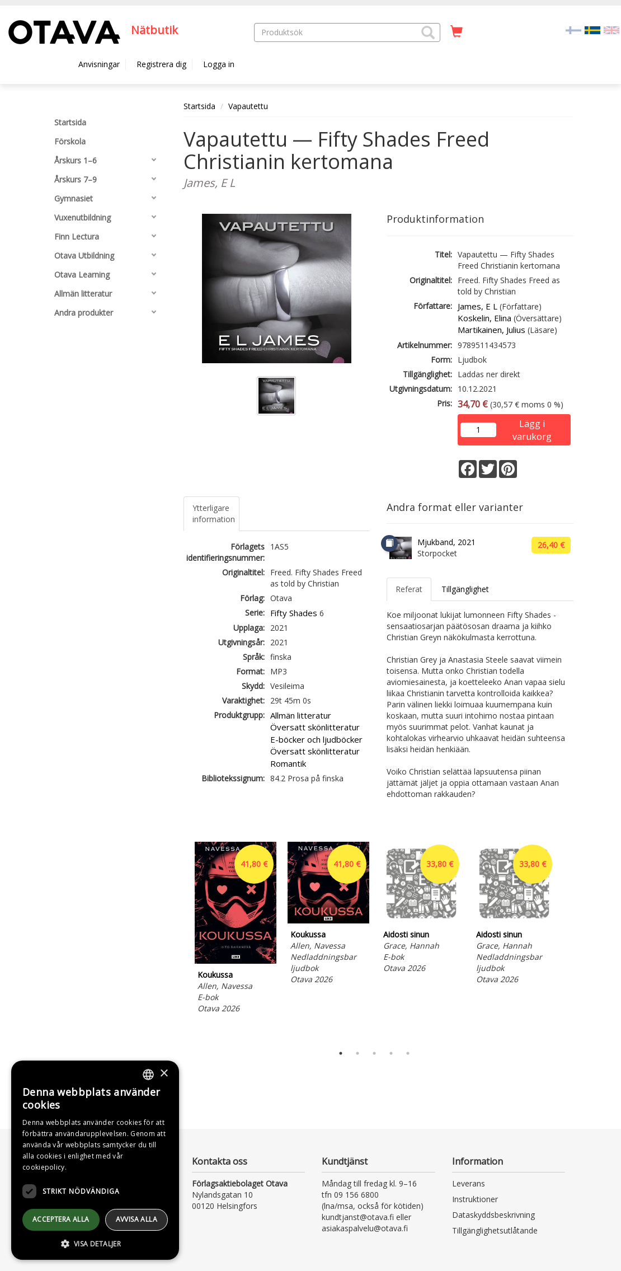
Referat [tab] (409, 589)
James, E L (477, 306)
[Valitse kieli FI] (573, 29)
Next (567, 940)
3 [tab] (374, 1053)
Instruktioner (475, 1199)
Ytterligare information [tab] (213, 513)
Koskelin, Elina (484, 317)
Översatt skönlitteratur (315, 727)
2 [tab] (357, 1053)
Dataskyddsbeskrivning (493, 1214)
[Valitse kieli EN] (611, 29)
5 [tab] (407, 1053)
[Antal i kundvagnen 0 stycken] (456, 31)
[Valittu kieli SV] (592, 29)
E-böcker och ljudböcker (316, 739)
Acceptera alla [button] (61, 1219)
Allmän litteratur (300, 715)
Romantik (288, 763)
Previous (180, 940)
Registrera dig (161, 64)
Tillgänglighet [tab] (465, 589)
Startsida (199, 106)
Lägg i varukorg (532, 425)
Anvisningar (99, 64)
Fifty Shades (293, 612)
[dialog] (95, 1160)
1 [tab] (340, 1053)
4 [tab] (391, 1053)
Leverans (468, 1183)
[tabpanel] (235, 929)
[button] (428, 32)
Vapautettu (248, 106)
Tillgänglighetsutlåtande (495, 1230)
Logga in (218, 64)
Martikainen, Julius (491, 329)
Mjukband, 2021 (446, 542)
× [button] (163, 1074)
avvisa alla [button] (136, 1219)
